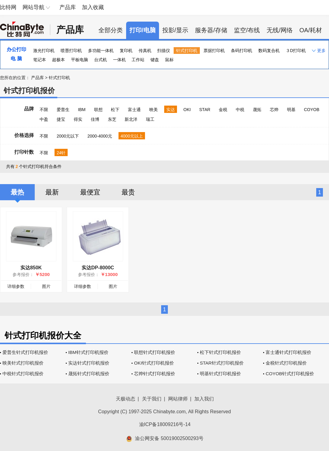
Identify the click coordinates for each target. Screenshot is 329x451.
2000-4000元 (99, 136)
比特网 (8, 7)
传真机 (145, 50)
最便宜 (90, 192)
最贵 (128, 192)
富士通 (134, 109)
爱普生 (63, 109)
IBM (82, 109)
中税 (240, 109)
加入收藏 (93, 7)
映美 (153, 109)
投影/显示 (175, 30)
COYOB (312, 109)
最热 (17, 192)
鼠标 (169, 59)
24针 (61, 152)
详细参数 (15, 286)
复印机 (126, 50)
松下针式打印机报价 (220, 352)
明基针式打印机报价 (220, 373)
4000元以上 (132, 136)
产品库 (67, 7)
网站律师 (178, 398)
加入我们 (204, 398)
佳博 (95, 119)
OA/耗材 (310, 30)
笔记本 (39, 59)
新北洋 (131, 119)
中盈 (44, 119)
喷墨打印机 (71, 50)
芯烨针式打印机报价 (154, 373)
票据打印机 (214, 50)
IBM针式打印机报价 (88, 352)
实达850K (31, 267)
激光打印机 (44, 50)
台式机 (100, 59)
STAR (204, 109)
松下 (115, 109)
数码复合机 (269, 50)
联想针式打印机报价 (154, 352)
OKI (187, 109)
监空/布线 (247, 30)
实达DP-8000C (98, 267)
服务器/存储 (211, 30)
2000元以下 (68, 136)
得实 (78, 119)
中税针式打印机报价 (23, 373)
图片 (46, 286)
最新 (52, 192)
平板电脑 (79, 59)
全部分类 (110, 30)
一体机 (119, 59)
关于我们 (151, 398)
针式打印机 (186, 50)
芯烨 (274, 109)
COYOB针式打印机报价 (290, 373)
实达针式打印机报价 (88, 362)
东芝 (112, 119)
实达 (170, 109)
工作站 (138, 59)
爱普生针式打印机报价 (25, 352)
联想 (98, 109)
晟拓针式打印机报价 (88, 373)
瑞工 (150, 119)
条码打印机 (241, 50)
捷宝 (61, 119)
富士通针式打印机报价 (288, 352)
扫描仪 (163, 50)
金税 (223, 109)
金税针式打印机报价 (286, 362)
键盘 (154, 59)
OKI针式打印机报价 (154, 362)
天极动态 (125, 398)
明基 (291, 109)
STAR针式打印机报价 (222, 362)
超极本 (58, 59)
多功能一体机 (101, 50)
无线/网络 (280, 30)
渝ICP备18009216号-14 (165, 424)
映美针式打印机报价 (23, 362)
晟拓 (257, 109)
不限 (44, 109)
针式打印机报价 (29, 90)
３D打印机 (296, 50)
